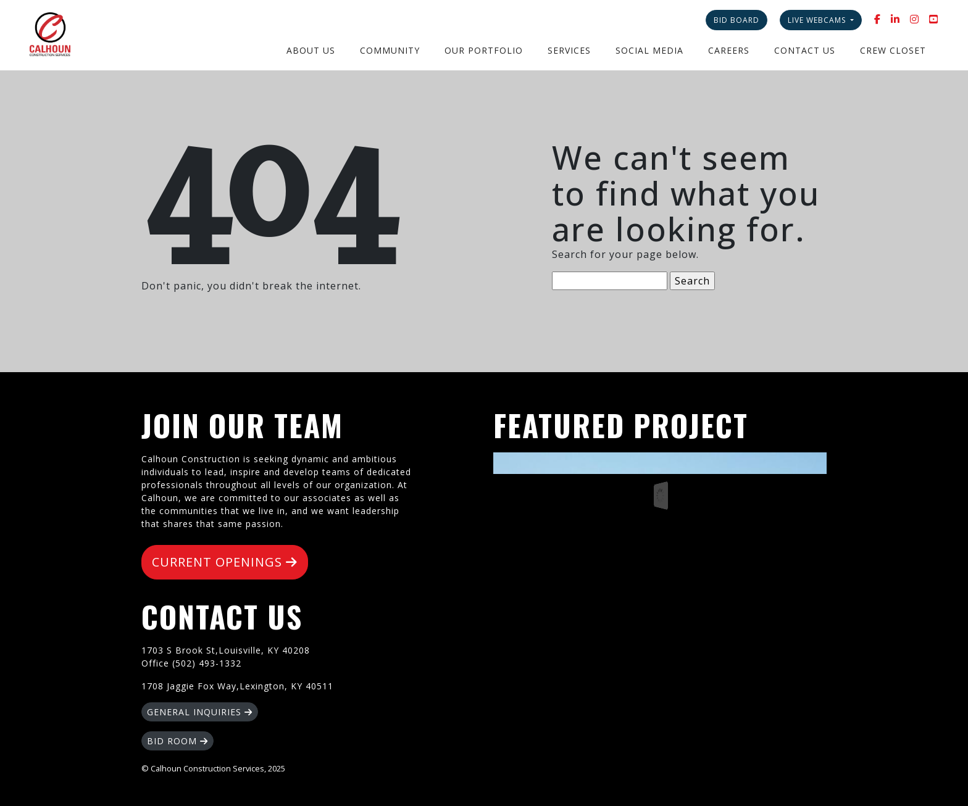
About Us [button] (310, 50)
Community (390, 50)
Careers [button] (728, 50)
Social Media (649, 50)
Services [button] (569, 50)
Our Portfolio (483, 50)
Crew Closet (893, 50)
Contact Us (804, 50)
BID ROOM (177, 741)
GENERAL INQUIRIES (199, 712)
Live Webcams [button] (818, 20)
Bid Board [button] (736, 20)
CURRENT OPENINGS (225, 562)
